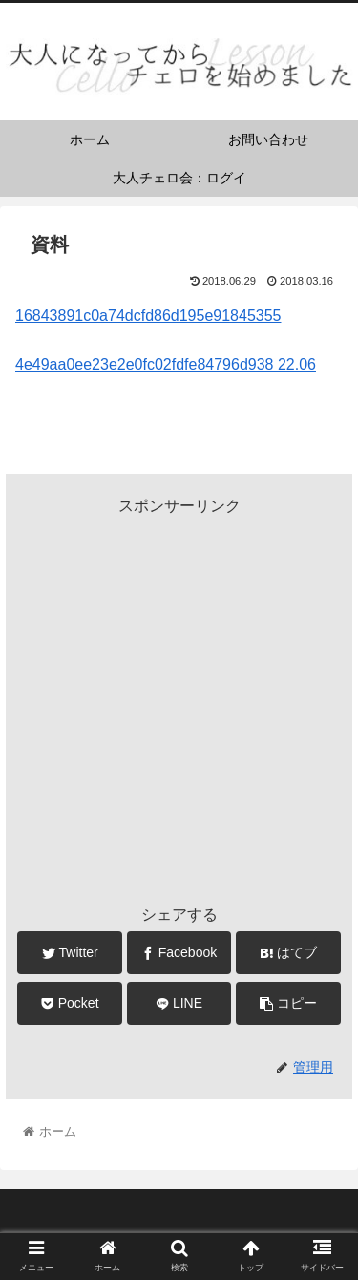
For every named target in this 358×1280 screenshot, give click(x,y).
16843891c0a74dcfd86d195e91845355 (148, 316)
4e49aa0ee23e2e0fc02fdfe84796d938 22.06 (165, 364)
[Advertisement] (179, 700)
